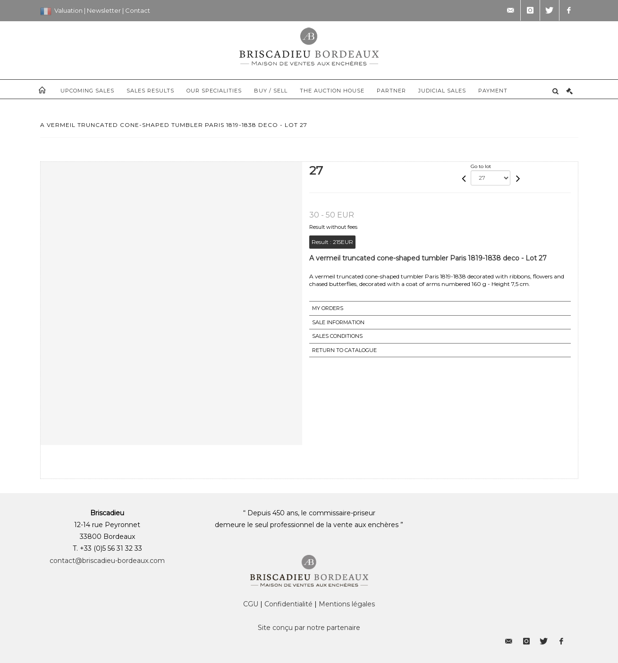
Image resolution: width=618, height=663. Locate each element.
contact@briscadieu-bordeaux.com (107, 560)
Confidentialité (288, 604)
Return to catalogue (344, 350)
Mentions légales (347, 604)
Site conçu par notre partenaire (309, 627)
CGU (250, 604)
